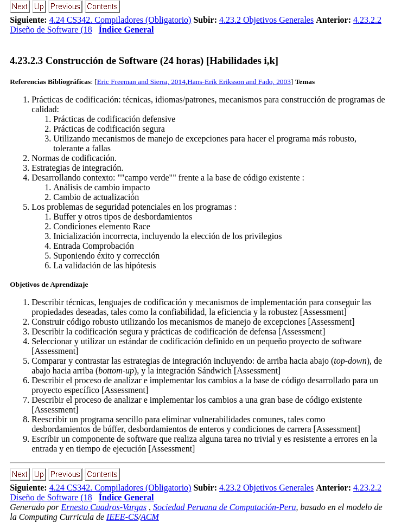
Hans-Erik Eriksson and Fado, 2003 (239, 82)
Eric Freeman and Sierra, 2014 (141, 82)
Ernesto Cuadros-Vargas (103, 507)
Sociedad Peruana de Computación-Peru (224, 507)
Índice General (126, 29)
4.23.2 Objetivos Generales (266, 19)
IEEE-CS (122, 516)
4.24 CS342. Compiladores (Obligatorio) (120, 19)
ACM (150, 516)
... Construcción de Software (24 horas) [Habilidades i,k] (144, 60)
